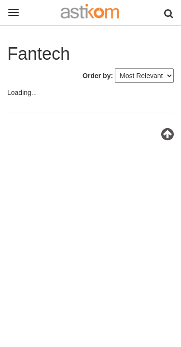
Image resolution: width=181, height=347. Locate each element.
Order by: (98, 76)
